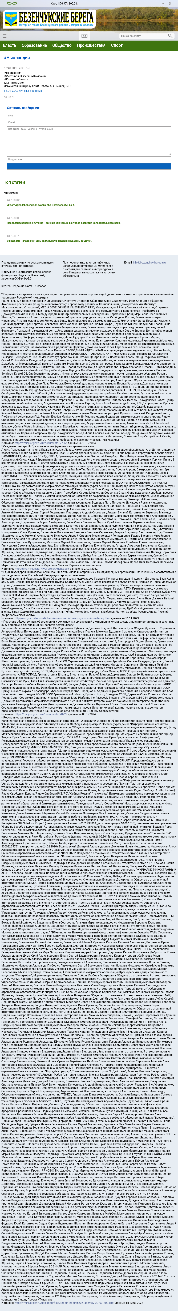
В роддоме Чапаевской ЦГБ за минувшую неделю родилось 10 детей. (49, 246)
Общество (61, 45)
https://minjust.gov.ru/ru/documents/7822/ (41, 719)
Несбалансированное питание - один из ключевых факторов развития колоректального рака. (63, 228)
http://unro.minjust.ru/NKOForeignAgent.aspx (42, 574)
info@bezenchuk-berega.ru (149, 267)
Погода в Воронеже (33, 5)
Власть (9, 45)
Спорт (117, 45)
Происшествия (91, 45)
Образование (34, 45)
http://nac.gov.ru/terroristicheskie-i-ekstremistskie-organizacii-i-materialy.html (62, 623)
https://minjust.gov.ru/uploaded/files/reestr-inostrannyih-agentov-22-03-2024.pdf (65, 1308)
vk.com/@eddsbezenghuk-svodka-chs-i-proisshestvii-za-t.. (41, 210)
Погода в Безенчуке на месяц (33, 2)
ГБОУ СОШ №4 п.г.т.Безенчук (23, 90)
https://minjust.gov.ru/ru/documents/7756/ (41, 448)
